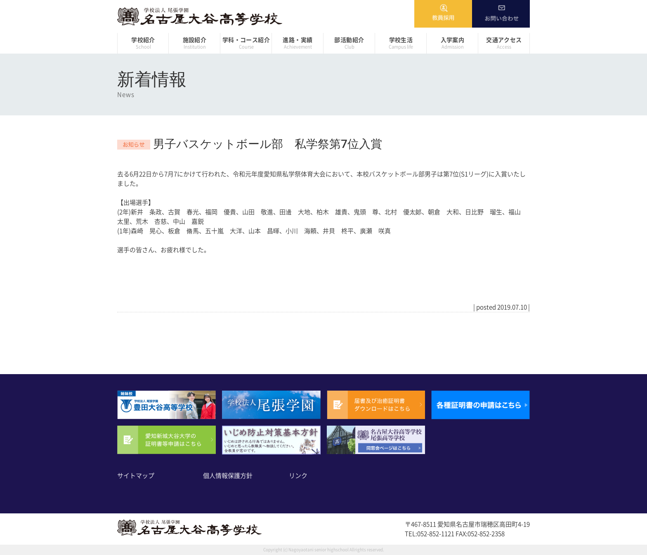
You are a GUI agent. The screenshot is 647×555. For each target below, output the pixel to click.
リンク (298, 476)
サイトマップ (135, 476)
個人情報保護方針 (228, 476)
